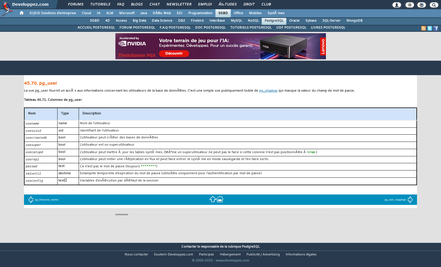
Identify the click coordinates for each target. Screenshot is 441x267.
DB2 (181, 21)
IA (98, 13)
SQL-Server (331, 21)
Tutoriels (100, 4)
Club (266, 4)
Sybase (311, 21)
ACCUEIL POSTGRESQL (96, 28)
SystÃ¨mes (276, 13)
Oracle (294, 21)
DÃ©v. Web (162, 13)
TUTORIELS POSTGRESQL (251, 28)
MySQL (236, 21)
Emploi (205, 4)
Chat (154, 4)
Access (121, 21)
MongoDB (354, 21)
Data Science (162, 21)
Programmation (200, 13)
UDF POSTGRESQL (291, 28)
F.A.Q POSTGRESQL (175, 28)
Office (238, 13)
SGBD (223, 13)
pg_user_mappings (399, 202)
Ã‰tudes (227, 4)
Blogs (136, 4)
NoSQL (253, 21)
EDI (179, 13)
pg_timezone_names (43, 202)
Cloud (86, 13)
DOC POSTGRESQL (210, 28)
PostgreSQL (274, 21)
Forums (75, 4)
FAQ (121, 4)
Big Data (139, 21)
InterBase (217, 21)
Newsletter (179, 4)
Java (143, 13)
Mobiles (255, 13)
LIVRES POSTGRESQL (328, 28)
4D (107, 21)
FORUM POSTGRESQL (137, 28)
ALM (109, 13)
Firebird (197, 21)
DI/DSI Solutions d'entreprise (52, 13)
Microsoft (126, 13)
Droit (249, 4)
